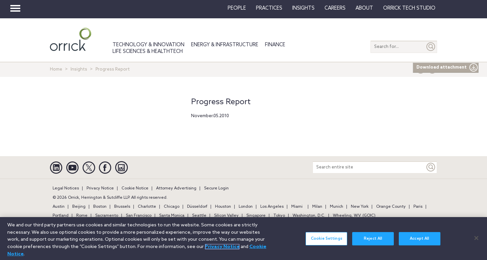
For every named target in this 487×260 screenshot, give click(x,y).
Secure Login (216, 188)
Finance (275, 45)
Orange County (391, 206)
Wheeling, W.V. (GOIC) (354, 215)
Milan (317, 206)
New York (359, 206)
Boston (100, 206)
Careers (335, 8)
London (246, 206)
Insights (79, 69)
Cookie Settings (326, 242)
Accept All (419, 242)
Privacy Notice (100, 188)
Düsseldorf (197, 206)
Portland (61, 215)
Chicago (171, 206)
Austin (59, 206)
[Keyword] (431, 167)
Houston (223, 206)
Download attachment (447, 67)
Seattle (199, 215)
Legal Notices (66, 188)
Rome (82, 215)
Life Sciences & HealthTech (148, 52)
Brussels (122, 206)
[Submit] (431, 47)
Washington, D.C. (309, 215)
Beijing (79, 206)
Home (56, 69)
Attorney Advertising (176, 188)
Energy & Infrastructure (224, 45)
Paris (417, 206)
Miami (297, 206)
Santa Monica (171, 215)
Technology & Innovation (148, 45)
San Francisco (138, 215)
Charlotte (147, 206)
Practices (269, 8)
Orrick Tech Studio (409, 8)
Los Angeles (272, 206)
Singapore (256, 215)
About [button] (364, 8)
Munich (336, 206)
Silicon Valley (226, 215)
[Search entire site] (369, 167)
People (237, 8)
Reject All (373, 242)
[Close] (476, 241)
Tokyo (279, 215)
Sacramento (106, 215)
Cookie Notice (135, 188)
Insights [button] (303, 8)
